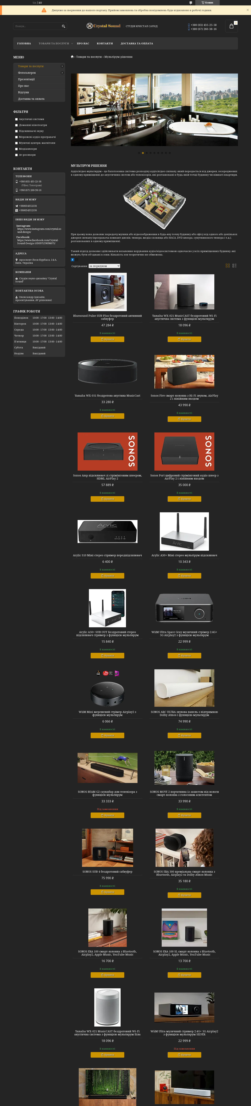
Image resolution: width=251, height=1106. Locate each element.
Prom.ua (147, 1098)
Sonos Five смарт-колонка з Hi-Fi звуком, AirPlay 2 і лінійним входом (97, 401)
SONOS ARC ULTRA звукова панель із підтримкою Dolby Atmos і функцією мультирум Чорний (211, 816)
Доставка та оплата (137, 43)
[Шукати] (63, 26)
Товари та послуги (54, 43)
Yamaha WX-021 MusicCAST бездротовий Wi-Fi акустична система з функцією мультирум (154, 318)
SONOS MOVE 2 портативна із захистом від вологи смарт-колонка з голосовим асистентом (154, 650)
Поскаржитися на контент (130, 1102)
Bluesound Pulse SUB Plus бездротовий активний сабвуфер (97, 317)
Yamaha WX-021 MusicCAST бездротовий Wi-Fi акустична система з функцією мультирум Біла (97, 818)
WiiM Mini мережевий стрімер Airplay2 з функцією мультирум (154, 566)
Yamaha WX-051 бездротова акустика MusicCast (211, 317)
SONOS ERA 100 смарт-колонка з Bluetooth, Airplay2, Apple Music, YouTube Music (154, 733)
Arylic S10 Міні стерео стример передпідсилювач (97, 483)
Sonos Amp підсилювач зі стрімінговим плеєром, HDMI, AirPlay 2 (154, 401)
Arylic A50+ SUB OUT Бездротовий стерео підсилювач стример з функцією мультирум (211, 484)
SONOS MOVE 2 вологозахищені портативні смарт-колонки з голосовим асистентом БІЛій (154, 902)
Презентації (26, 79)
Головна (24, 43)
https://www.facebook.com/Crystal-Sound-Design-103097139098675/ (37, 242)
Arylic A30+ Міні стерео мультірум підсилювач (154, 483)
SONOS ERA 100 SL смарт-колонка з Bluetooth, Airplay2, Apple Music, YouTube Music (211, 733)
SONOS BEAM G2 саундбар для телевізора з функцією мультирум (97, 649)
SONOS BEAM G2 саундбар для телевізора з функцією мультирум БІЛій (97, 902)
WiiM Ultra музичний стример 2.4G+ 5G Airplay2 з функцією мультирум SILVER (154, 816)
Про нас (83, 43)
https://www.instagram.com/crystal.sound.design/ (39, 230)
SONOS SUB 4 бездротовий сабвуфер (211, 649)
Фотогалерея (27, 72)
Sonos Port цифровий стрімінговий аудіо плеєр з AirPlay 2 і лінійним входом (211, 401)
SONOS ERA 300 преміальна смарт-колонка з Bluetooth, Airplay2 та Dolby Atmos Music (97, 733)
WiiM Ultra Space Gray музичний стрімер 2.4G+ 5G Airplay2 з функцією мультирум (97, 567)
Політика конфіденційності (167, 1102)
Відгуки (23, 92)
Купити (99, 339)
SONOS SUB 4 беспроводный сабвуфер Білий (211, 901)
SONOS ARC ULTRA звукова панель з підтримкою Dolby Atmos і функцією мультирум (211, 567)
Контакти (105, 43)
